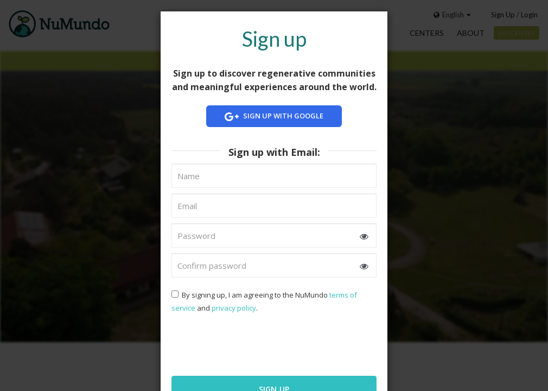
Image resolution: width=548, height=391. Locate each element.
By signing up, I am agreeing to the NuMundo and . (264, 301)
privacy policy (234, 308)
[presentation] (241, 343)
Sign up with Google (274, 116)
